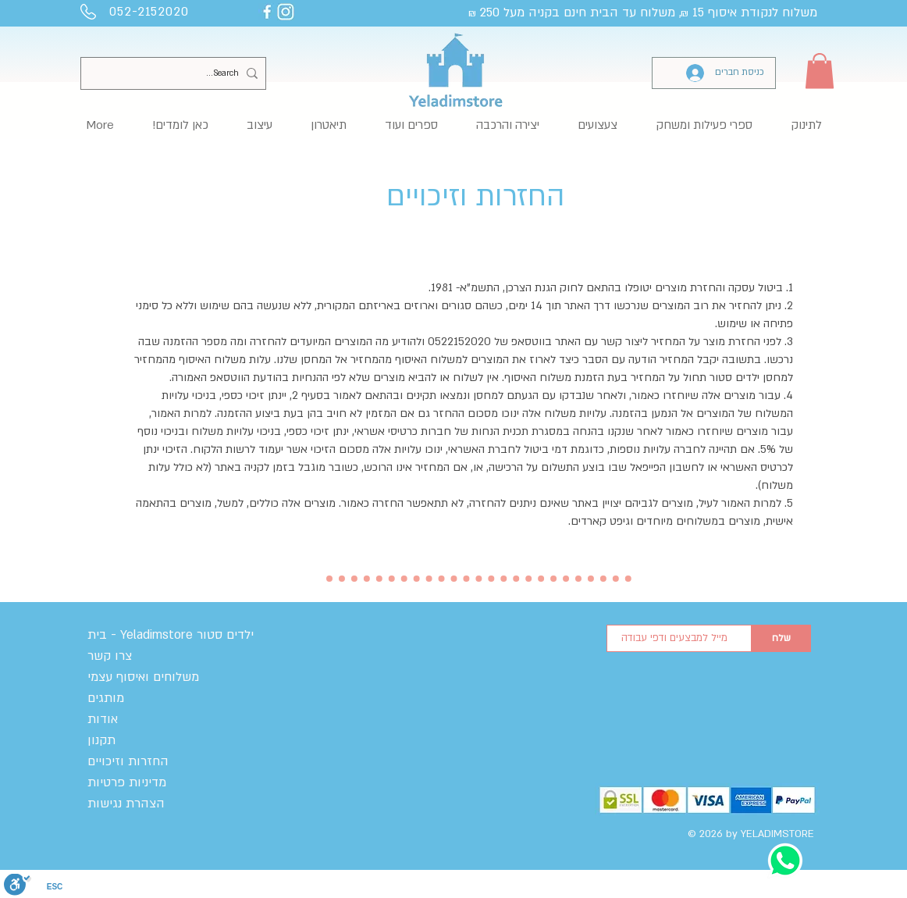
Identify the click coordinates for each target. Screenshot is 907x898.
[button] (819, 70)
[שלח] (781, 638)
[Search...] (176, 73)
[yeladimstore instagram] (285, 11)
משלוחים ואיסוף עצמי (143, 677)
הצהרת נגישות (126, 803)
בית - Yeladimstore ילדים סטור (170, 634)
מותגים (105, 698)
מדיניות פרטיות (126, 782)
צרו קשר (109, 656)
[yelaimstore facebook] (267, 11)
